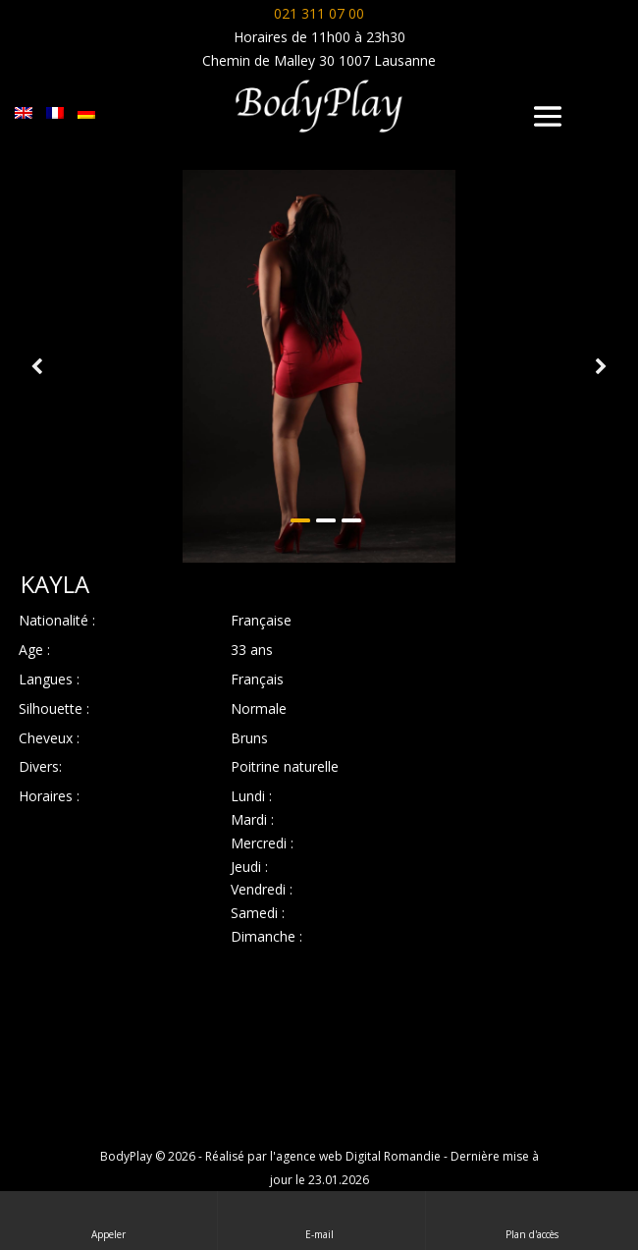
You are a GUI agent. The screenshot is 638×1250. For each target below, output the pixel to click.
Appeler (108, 1220)
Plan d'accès (531, 1220)
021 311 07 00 (319, 13)
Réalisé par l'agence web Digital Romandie (323, 1156)
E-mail (321, 1220)
